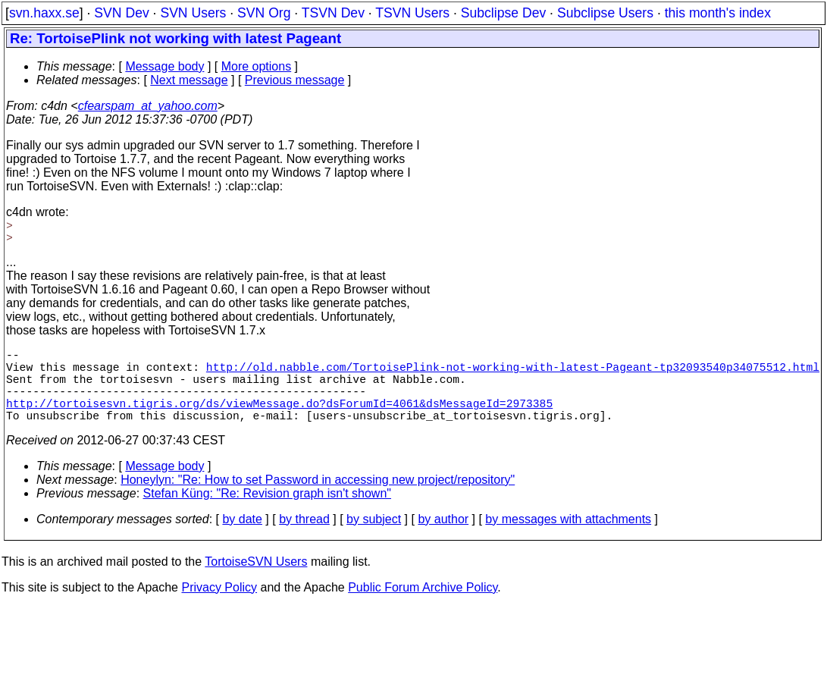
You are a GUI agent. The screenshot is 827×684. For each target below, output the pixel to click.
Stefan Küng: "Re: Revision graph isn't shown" (267, 511)
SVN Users (193, 12)
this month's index (718, 12)
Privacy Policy (219, 605)
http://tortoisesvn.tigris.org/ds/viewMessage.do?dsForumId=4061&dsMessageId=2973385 (279, 417)
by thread (304, 537)
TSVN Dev (333, 12)
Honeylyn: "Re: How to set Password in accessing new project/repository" (318, 497)
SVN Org (263, 12)
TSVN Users (412, 12)
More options (256, 66)
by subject (373, 537)
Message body (164, 66)
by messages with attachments (568, 537)
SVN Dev (121, 12)
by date (242, 537)
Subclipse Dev (503, 12)
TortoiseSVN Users (256, 579)
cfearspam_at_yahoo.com (148, 105)
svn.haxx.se (44, 12)
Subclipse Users (605, 12)
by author (443, 537)
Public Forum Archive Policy (422, 605)
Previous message (295, 80)
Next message (188, 80)
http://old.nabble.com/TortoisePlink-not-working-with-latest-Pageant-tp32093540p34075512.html (512, 372)
